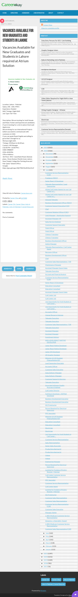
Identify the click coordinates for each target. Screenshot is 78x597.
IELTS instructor (51, 405)
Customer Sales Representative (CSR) (58, 529)
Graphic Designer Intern (49, 50)
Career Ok (11, 204)
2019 (45, 560)
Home (19, 269)
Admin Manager (51, 244)
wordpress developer (48, 69)
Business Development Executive (56, 399)
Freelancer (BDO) (51, 178)
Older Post (30, 269)
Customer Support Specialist (55, 225)
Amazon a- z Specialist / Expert (56, 521)
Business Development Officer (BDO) (58, 203)
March (48, 543)
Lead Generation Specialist (54, 363)
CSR (42, 89)
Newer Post (8, 269)
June (47, 533)
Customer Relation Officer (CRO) (57, 212)
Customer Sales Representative (56, 498)
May (47, 536)
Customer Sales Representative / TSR (58, 262)
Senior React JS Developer (54, 181)
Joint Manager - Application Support (58, 215)
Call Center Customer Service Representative (55, 476)
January (48, 549)
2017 (45, 566)
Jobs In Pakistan (69, 580)
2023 (45, 147)
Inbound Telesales (51, 200)
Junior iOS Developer (52, 352)
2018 (45, 563)
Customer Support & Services (55, 379)
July (47, 170)
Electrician (45, 120)
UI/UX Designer (47, 79)
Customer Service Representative (56, 439)
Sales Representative (52, 443)
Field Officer (49, 228)
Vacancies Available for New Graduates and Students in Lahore (18, 35)
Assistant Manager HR (53, 219)
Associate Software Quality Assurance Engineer (54, 386)
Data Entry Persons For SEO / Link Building (56, 41)
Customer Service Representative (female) (56, 129)
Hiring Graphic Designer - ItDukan (53, 110)
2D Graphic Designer (52, 355)
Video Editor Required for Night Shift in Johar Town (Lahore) (57, 99)
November (49, 157)
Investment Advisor (52, 337)
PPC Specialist (50, 413)
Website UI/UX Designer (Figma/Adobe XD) (54, 359)
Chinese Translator (51, 234)
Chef (47, 209)
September (49, 163)
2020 (45, 557)
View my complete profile (50, 28)
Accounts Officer (51, 312)
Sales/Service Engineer (53, 222)
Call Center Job (50, 295)
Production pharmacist (53, 449)
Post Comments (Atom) (24, 276)
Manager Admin (51, 512)
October (49, 160)
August (48, 167)
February (49, 546)
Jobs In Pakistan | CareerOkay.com (21, 207)
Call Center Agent (51, 486)
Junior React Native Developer (56, 345)
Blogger (43, 591)
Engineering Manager (52, 462)
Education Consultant (52, 286)
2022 (45, 151)
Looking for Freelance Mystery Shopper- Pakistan (56, 471)
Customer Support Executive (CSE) (57, 206)
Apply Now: (7, 178)
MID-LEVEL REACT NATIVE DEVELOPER (55, 341)
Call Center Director (52, 390)
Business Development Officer (56, 241)
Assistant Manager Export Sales (56, 268)
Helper (47, 455)
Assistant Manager (51, 331)
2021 (45, 553)
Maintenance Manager (53, 265)
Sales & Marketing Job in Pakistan (53, 60)
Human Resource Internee (54, 315)
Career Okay (20, 204)
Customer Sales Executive (54, 370)
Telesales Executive (52, 271)
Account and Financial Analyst (55, 274)
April (47, 540)
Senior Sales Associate (53, 446)
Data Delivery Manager (53, 373)
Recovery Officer (51, 252)
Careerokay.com (26, 193)
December (49, 154)
